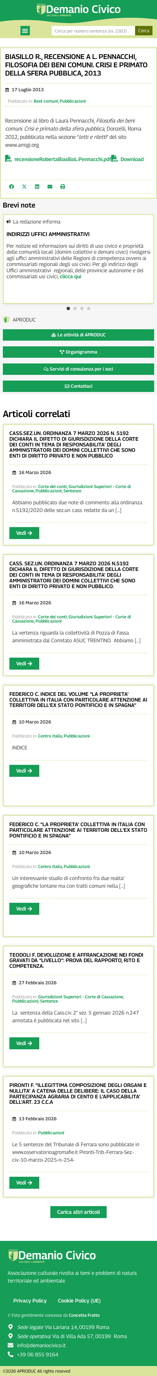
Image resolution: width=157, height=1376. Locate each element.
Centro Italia (50, 735)
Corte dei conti (52, 486)
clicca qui (70, 276)
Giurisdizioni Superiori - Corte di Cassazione (71, 618)
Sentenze (72, 490)
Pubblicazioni (73, 100)
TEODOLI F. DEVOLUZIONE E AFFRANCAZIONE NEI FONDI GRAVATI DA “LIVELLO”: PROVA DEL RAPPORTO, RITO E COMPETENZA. (76, 960)
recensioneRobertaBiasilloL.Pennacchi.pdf (63, 159)
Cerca (143, 30)
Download (132, 159)
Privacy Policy (30, 1301)
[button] (25, 30)
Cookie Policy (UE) (79, 1301)
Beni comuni (46, 100)
